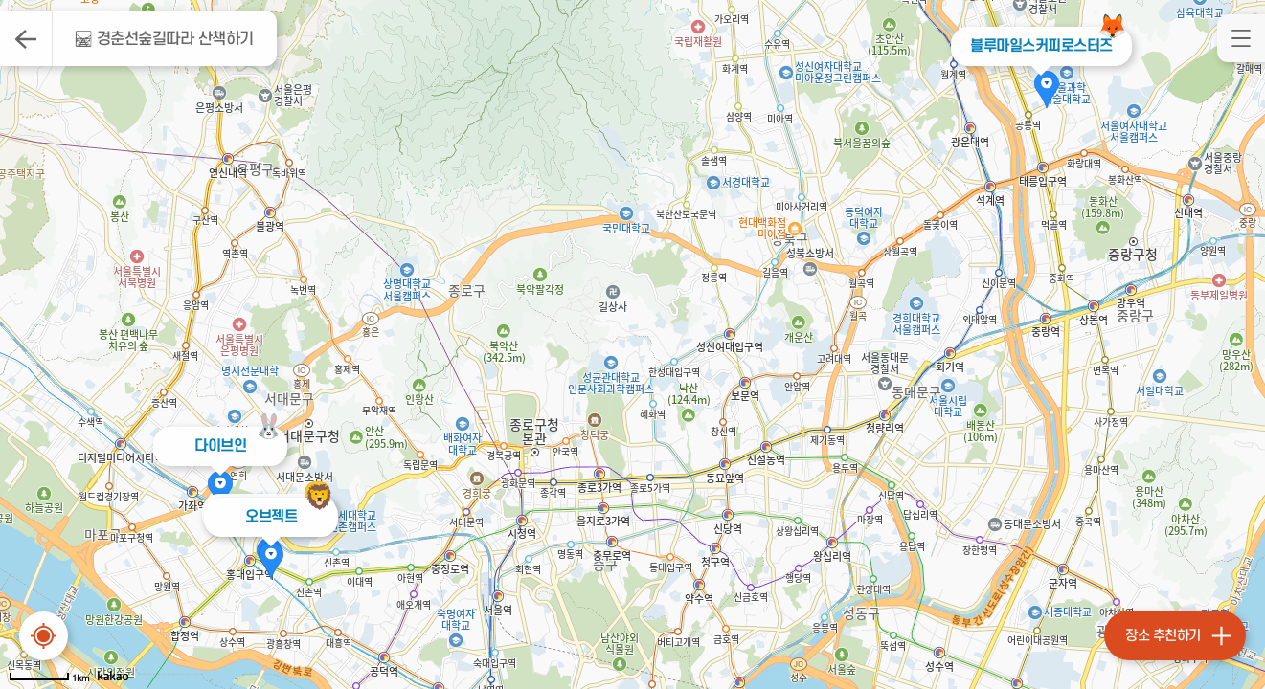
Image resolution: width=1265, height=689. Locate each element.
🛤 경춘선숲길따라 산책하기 (164, 39)
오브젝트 (271, 516)
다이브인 (220, 446)
